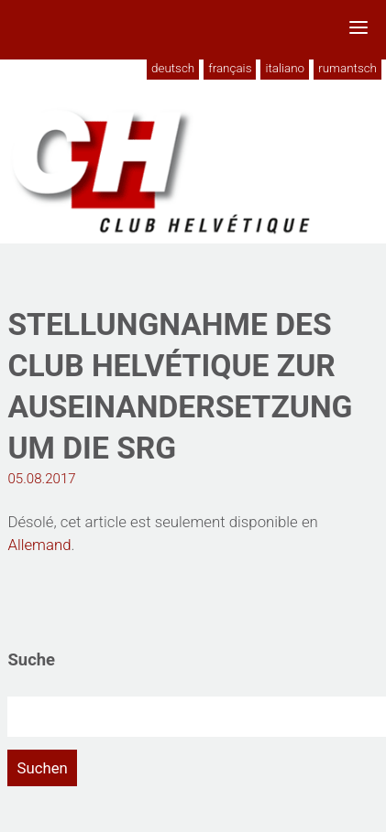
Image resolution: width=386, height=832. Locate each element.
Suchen (42, 768)
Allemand (39, 544)
